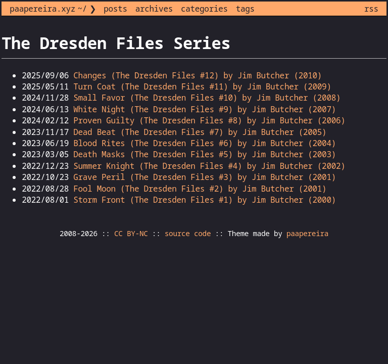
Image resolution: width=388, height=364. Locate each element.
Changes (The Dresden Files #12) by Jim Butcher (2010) (197, 75)
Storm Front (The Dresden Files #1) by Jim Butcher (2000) (204, 199)
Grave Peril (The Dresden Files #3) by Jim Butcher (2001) (204, 177)
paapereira (307, 233)
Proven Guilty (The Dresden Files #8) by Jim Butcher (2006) (209, 120)
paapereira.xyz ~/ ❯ (52, 8)
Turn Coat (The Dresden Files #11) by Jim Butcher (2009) (202, 86)
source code (188, 233)
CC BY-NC (131, 233)
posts (115, 8)
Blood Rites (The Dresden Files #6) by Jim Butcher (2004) (204, 143)
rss (371, 8)
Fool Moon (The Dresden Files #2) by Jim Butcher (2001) (199, 188)
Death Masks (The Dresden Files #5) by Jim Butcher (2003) (204, 154)
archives (154, 8)
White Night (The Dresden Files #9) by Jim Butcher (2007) (204, 109)
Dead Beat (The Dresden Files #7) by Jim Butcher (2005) (199, 132)
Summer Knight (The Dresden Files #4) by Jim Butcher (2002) (209, 165)
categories (204, 8)
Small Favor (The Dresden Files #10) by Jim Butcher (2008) (207, 97)
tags (245, 8)
